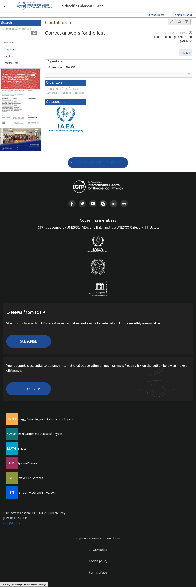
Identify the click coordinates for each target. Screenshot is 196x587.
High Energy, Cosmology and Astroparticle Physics (42, 419)
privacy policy (98, 549)
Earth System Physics (23, 463)
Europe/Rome (156, 14)
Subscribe (28, 341)
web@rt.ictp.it (12, 523)
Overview (8, 42)
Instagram (103, 203)
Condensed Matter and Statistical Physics (36, 434)
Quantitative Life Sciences (26, 478)
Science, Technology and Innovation (33, 492)
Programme (10, 49)
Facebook (71, 203)
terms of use (98, 572)
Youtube (92, 203)
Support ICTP (29, 389)
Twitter (82, 203)
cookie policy (98, 561)
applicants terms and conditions (98, 538)
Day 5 (186, 52)
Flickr (124, 203)
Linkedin (113, 203)
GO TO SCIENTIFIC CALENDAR (99, 163)
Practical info (10, 62)
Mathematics (18, 448)
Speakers (8, 56)
